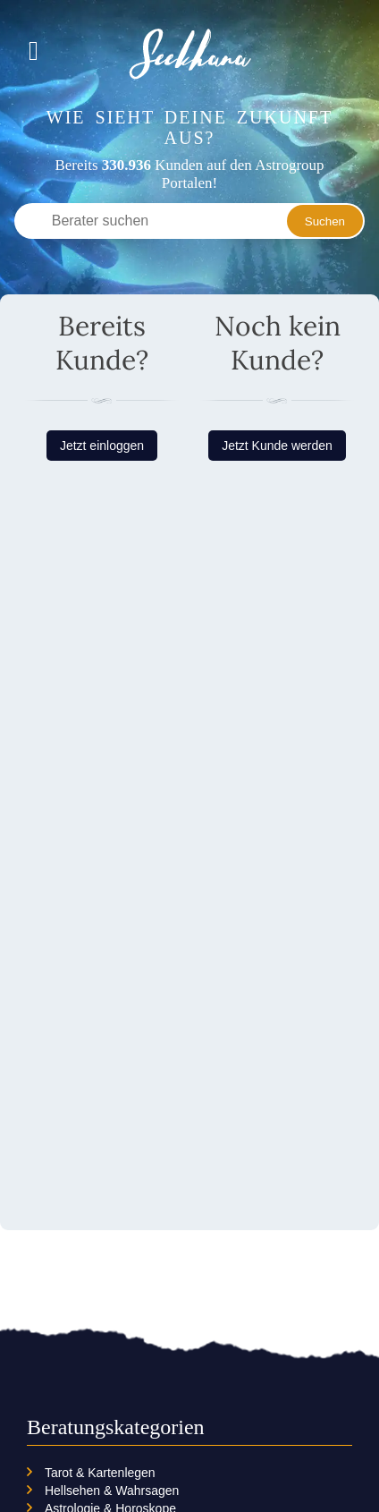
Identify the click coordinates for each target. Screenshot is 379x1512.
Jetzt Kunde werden (277, 445)
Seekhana (190, 54)
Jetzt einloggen (102, 445)
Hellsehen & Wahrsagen (112, 1490)
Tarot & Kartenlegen (100, 1472)
